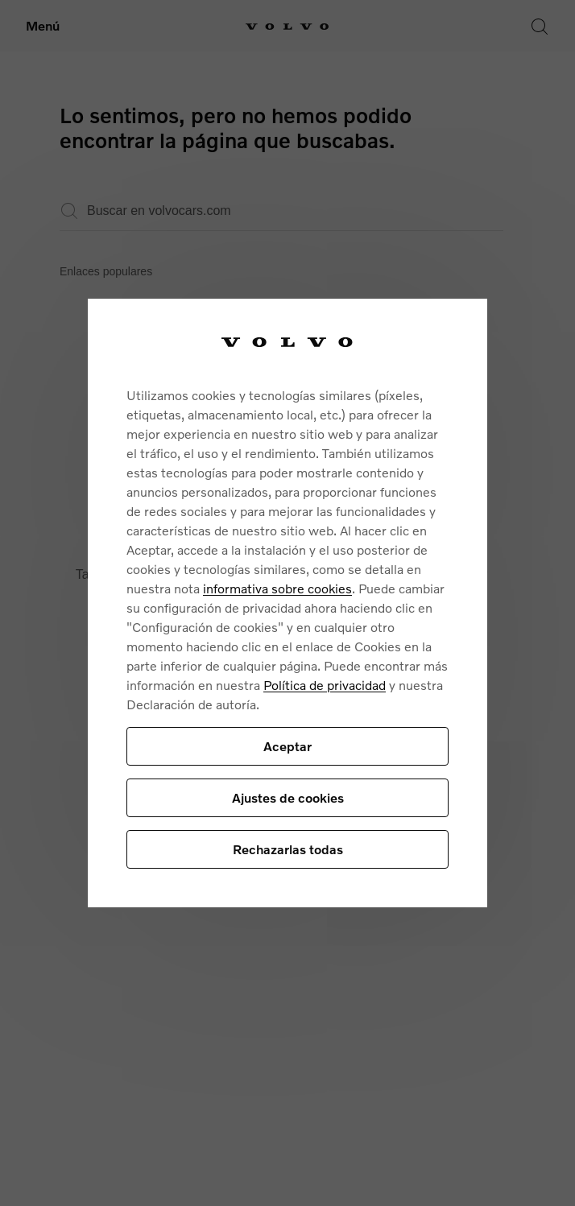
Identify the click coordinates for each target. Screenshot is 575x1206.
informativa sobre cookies (277, 588)
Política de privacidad (324, 684)
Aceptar (287, 746)
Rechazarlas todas (288, 849)
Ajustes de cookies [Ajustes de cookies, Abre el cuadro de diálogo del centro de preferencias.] (288, 797)
